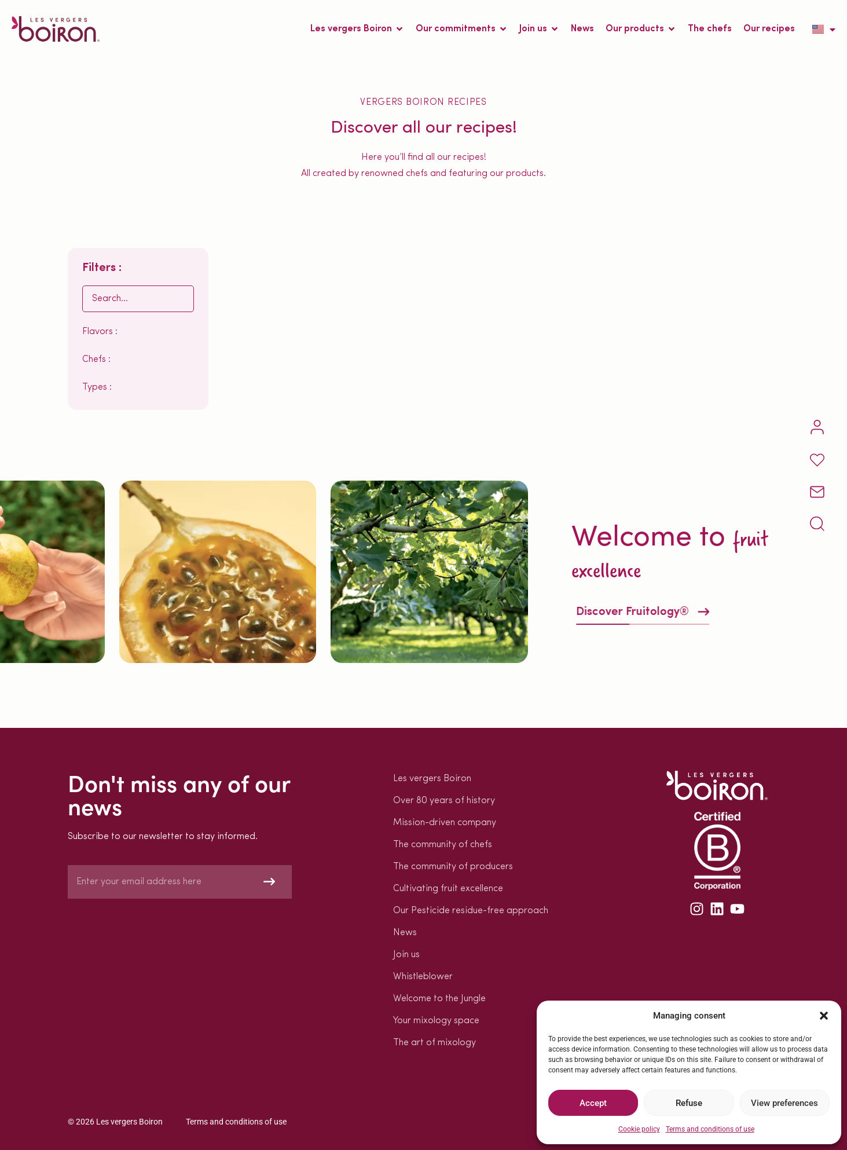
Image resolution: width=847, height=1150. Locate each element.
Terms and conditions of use (710, 1129)
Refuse (689, 1103)
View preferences (784, 1103)
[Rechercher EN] (137, 298)
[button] (824, 1015)
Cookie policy (639, 1129)
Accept (593, 1103)
